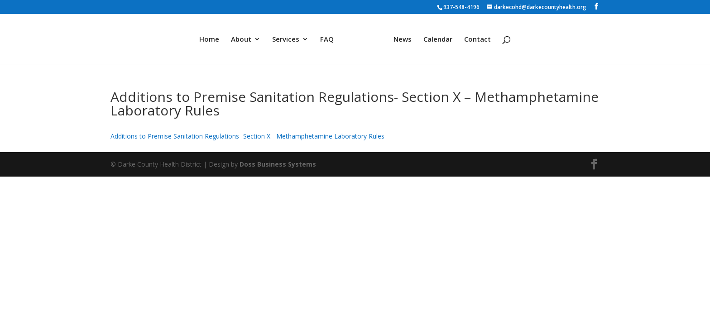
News (402, 39)
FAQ (327, 39)
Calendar (437, 39)
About (241, 39)
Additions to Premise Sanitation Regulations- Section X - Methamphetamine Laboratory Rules (247, 136)
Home (209, 39)
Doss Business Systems (278, 164)
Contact (477, 39)
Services (285, 39)
